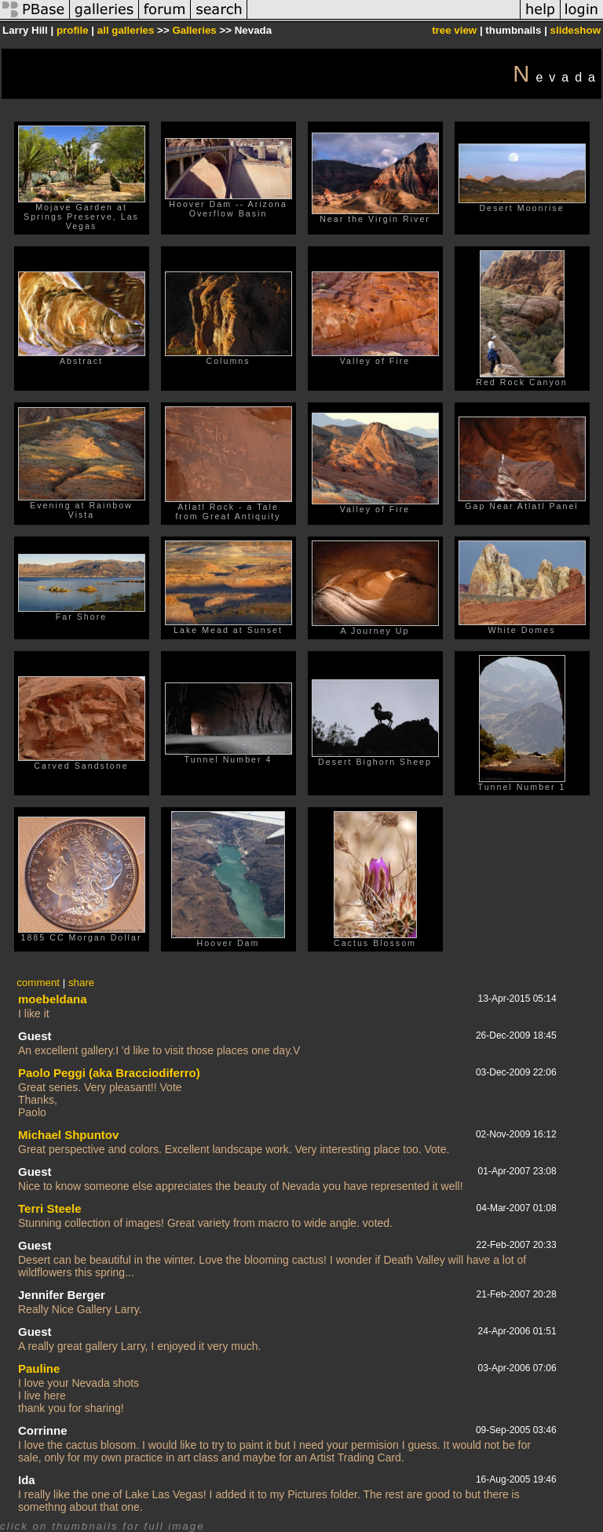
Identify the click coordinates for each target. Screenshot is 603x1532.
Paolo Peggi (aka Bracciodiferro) (109, 1072)
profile (73, 30)
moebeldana (52, 999)
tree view (454, 30)
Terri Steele (50, 1208)
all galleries (126, 30)
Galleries (194, 30)
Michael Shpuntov (68, 1134)
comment (38, 982)
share (81, 982)
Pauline (39, 1368)
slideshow (575, 30)
